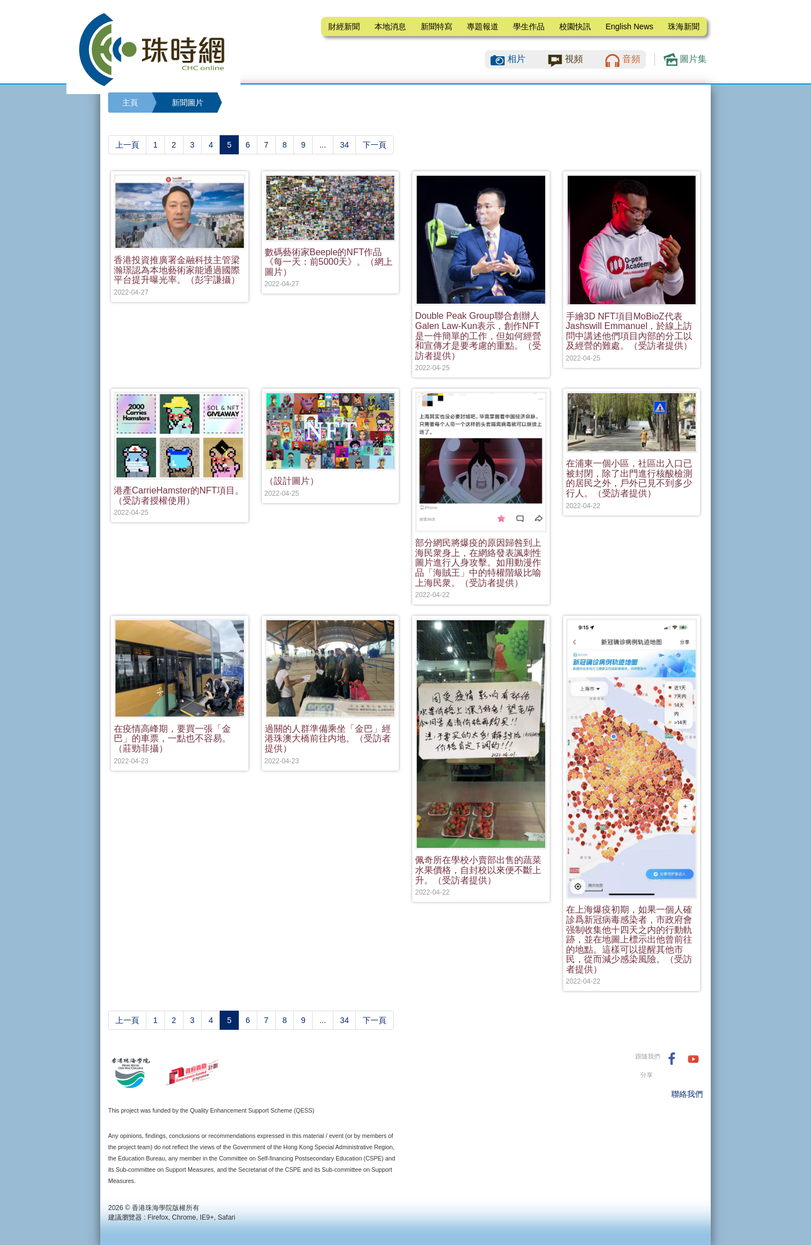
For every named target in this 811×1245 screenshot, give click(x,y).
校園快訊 (575, 26)
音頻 (631, 59)
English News (629, 26)
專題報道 (482, 26)
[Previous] (127, 144)
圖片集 (685, 59)
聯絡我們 (687, 1094)
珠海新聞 (683, 26)
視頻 (574, 59)
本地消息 (390, 26)
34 (344, 144)
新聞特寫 (436, 26)
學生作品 (529, 26)
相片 (516, 59)
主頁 (130, 102)
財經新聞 (344, 26)
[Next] (374, 144)
